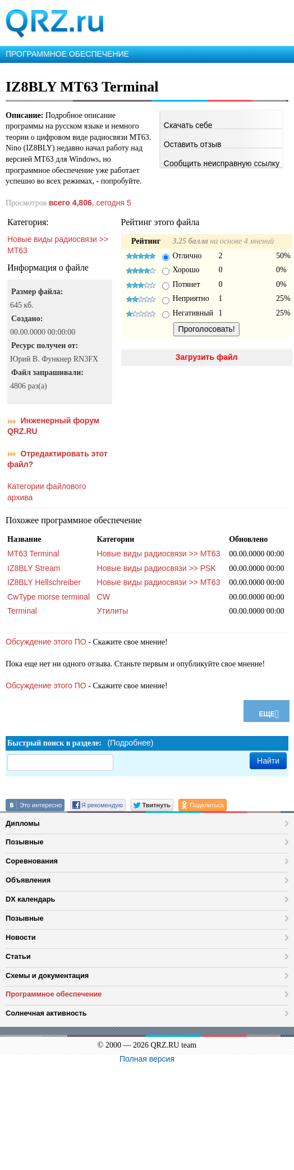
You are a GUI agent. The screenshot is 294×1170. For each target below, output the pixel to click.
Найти (268, 760)
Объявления (28, 880)
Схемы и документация (47, 975)
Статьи (18, 956)
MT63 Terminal (33, 553)
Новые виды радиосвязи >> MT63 (57, 245)
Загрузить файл (207, 357)
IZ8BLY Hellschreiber (44, 582)
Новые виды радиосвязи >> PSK (156, 568)
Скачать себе (188, 125)
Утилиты (112, 610)
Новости (21, 937)
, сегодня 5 (90, 202)
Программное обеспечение (54, 994)
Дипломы (23, 823)
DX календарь (30, 899)
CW (103, 596)
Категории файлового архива (46, 492)
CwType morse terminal (48, 596)
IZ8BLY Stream (33, 568)
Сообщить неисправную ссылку (221, 163)
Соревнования (32, 861)
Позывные (25, 842)
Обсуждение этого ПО (46, 641)
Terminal (22, 610)
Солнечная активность (46, 1013)
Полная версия (147, 1058)
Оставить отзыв (193, 144)
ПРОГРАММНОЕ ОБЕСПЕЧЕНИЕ (67, 53)
